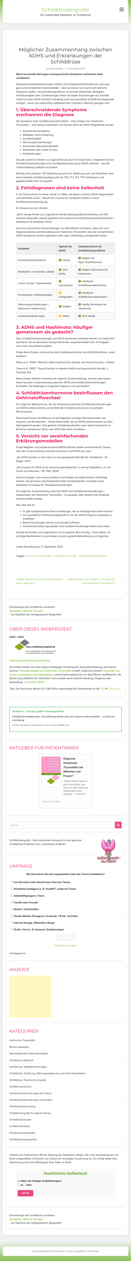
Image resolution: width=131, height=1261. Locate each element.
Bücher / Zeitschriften (26, 909)
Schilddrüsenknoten (20, 1119)
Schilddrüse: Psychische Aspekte (27, 1080)
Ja (20, 1185)
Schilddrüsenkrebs (19, 1126)
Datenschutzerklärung (37, 660)
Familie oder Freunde (26, 902)
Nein (27, 1185)
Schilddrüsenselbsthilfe (22, 1132)
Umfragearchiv (17, 953)
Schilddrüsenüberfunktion (93, 555)
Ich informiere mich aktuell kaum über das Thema (42, 882)
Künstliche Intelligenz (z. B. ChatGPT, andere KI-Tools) (45, 888)
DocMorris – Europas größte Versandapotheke (38, 711)
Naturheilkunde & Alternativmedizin (28, 1053)
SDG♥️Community (110, 688)
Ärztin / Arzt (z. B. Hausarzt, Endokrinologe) (39, 929)
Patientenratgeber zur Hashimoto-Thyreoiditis (45, 670)
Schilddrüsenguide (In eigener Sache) (30, 1113)
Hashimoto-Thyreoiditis (39, 555)
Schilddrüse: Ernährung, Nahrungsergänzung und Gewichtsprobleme (47, 1073)
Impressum (15, 660)
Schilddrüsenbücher (20, 1086)
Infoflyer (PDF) (36, 682)
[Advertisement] (30, 996)
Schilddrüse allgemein (21, 1060)
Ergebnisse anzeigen (65, 945)
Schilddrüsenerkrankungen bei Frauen (30, 1093)
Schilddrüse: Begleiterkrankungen (28, 1066)
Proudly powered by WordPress (48, 1251)
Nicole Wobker (56, 68)
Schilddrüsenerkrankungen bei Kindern (31, 1099)
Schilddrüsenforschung (22, 1106)
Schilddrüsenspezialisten (23, 1139)
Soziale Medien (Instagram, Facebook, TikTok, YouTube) (46, 916)
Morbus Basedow (19, 1047)
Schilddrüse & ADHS (65, 555)
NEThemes (93, 1251)
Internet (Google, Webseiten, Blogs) (34, 922)
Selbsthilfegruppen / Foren (29, 895)
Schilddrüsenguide (65, 10)
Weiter (25, 1193)
